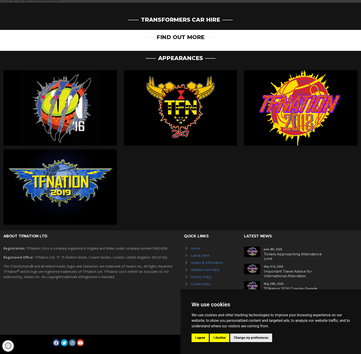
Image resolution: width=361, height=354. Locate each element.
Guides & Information (207, 262)
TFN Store (259, 7)
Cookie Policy (201, 284)
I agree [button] (200, 338)
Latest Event (200, 255)
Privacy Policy (201, 277)
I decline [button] (219, 338)
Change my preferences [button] (251, 338)
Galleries (204, 7)
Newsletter (286, 7)
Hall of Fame (232, 7)
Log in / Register (321, 7)
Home (195, 248)
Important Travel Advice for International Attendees (288, 273)
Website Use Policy (205, 270)
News (183, 7)
